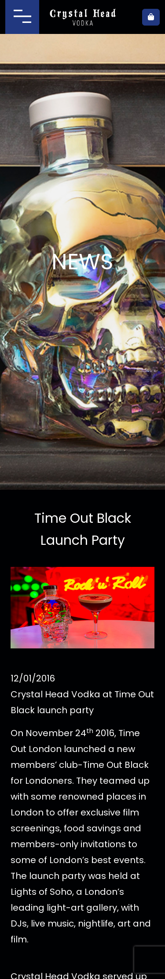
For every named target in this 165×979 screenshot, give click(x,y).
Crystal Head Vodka (82, 17)
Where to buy (129, 17)
